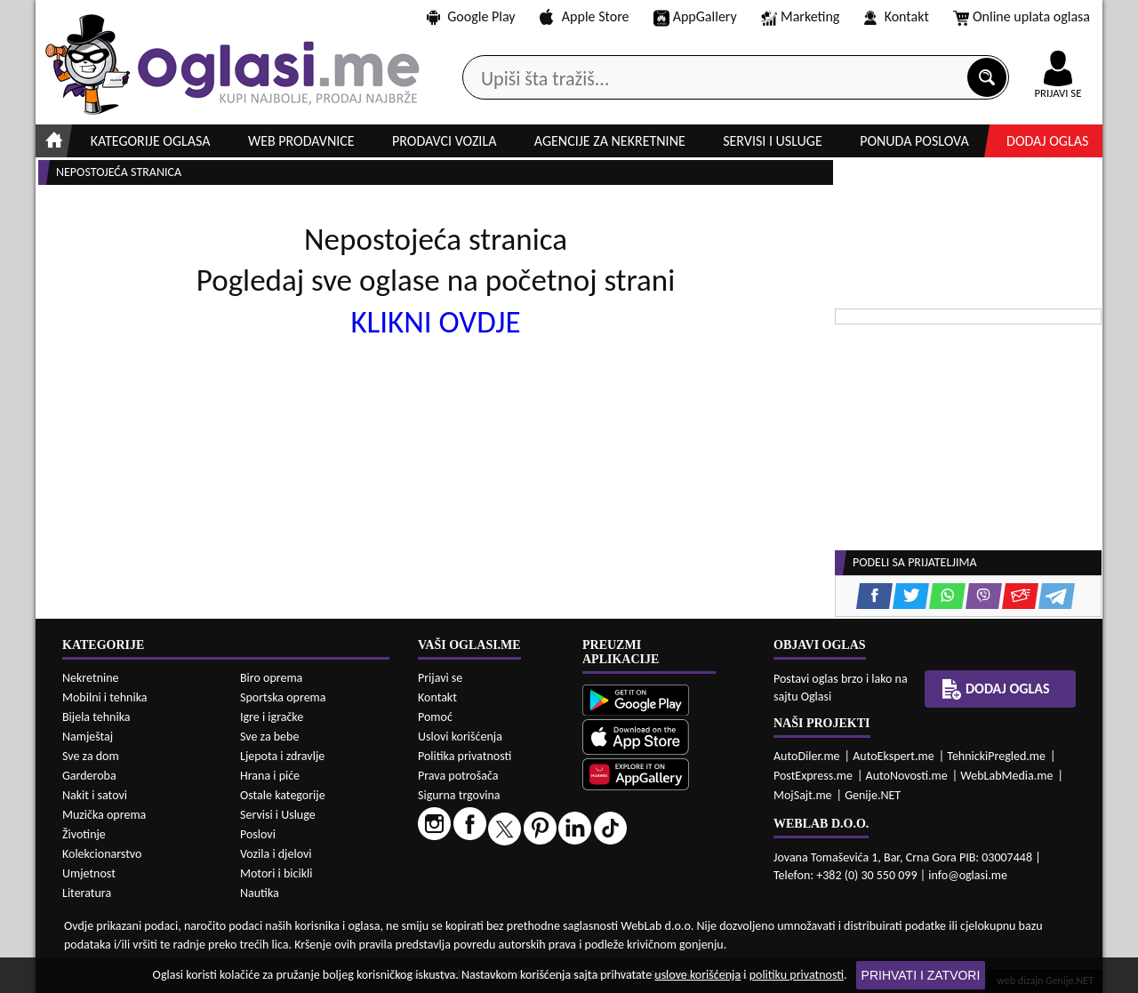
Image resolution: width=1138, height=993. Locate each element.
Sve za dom (90, 756)
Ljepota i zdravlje (282, 756)
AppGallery (695, 18)
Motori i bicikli (276, 873)
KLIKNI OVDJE (435, 321)
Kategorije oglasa (151, 140)
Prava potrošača (458, 775)
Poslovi (258, 834)
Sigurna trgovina (459, 795)
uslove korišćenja (697, 974)
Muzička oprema (104, 814)
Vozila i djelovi (276, 853)
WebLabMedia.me (1006, 775)
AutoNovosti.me (907, 775)
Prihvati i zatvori (921, 975)
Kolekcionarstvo (101, 853)
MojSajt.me (802, 795)
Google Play (471, 16)
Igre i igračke (271, 717)
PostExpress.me (813, 775)
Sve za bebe (269, 736)
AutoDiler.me (806, 756)
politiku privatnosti (796, 974)
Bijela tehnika (96, 717)
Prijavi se (440, 677)
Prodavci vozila (444, 140)
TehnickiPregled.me (996, 756)
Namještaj (87, 736)
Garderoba (89, 775)
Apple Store (584, 16)
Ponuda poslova (914, 140)
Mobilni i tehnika (105, 697)
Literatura (86, 893)
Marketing (800, 18)
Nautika (259, 893)
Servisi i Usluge (278, 814)
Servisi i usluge (772, 140)
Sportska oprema (283, 697)
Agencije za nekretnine (609, 140)
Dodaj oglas (1047, 140)
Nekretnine (90, 677)
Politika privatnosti (464, 756)
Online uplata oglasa (1021, 18)
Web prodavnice (301, 140)
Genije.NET (873, 795)
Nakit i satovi (94, 795)
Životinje (84, 834)
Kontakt (896, 16)
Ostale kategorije (282, 795)
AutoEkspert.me (893, 756)
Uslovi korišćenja (460, 736)
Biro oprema (271, 677)
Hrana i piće (270, 775)
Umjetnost (89, 873)
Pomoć (435, 717)
